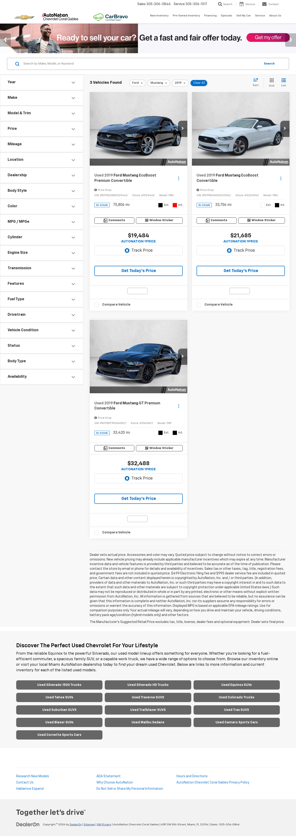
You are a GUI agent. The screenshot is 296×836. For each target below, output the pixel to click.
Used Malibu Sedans (148, 722)
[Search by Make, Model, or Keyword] (141, 63)
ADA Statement (108, 776)
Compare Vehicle (116, 304)
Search (269, 63)
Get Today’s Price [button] (138, 271)
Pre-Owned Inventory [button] (186, 15)
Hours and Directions (192, 776)
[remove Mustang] (158, 83)
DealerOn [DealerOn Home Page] (76, 824)
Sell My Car (243, 15)
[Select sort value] (257, 82)
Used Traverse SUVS (148, 697)
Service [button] (260, 15)
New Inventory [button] (159, 15)
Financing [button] (210, 15)
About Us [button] (275, 15)
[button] (182, 129)
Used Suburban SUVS (59, 710)
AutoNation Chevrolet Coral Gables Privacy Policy (212, 782)
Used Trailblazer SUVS (148, 710)
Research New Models (32, 776)
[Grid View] (271, 83)
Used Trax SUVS (236, 710)
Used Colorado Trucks (236, 697)
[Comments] (114, 220)
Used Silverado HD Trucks (148, 685)
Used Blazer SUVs (59, 722)
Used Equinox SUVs (236, 685)
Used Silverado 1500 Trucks (59, 685)
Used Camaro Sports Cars (237, 722)
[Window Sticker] (159, 220)
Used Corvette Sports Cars (59, 735)
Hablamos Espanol (30, 788)
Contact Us (25, 782)
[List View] (284, 83)
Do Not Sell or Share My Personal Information (129, 788)
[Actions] (179, 178)
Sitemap (89, 824)
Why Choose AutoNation (114, 782)
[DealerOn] (28, 824)
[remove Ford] (137, 83)
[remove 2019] (180, 83)
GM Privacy (104, 824)
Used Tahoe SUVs (59, 697)
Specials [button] (226, 15)
